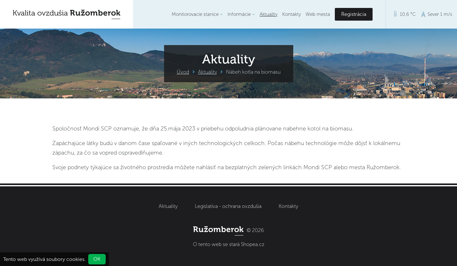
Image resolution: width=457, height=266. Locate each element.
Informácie (241, 14)
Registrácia (353, 14)
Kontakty (291, 14)
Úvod (183, 72)
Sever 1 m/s (436, 14)
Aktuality (268, 14)
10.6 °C (405, 14)
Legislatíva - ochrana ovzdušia (228, 206)
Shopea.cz (252, 244)
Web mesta (318, 14)
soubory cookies (65, 259)
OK (97, 259)
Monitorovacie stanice (197, 14)
